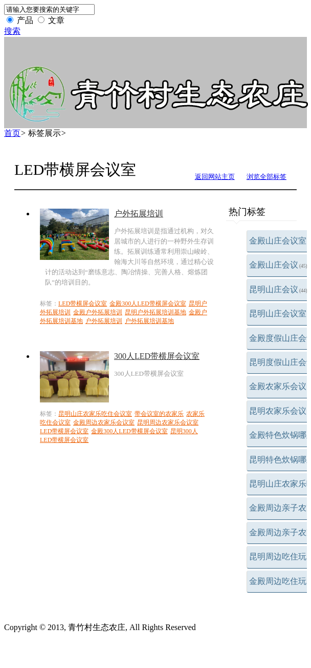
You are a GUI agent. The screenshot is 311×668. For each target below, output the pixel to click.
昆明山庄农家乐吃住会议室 (95, 413)
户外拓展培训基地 (149, 321)
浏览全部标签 (266, 176)
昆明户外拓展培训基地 (155, 312)
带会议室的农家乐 (159, 413)
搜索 (12, 31)
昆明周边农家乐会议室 (167, 422)
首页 (12, 133)
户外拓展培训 (138, 213)
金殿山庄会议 (278, 264)
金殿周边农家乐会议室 (104, 422)
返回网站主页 (215, 176)
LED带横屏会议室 (82, 303)
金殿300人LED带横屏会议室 (147, 303)
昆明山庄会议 (278, 289)
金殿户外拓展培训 (97, 312)
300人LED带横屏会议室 (156, 356)
